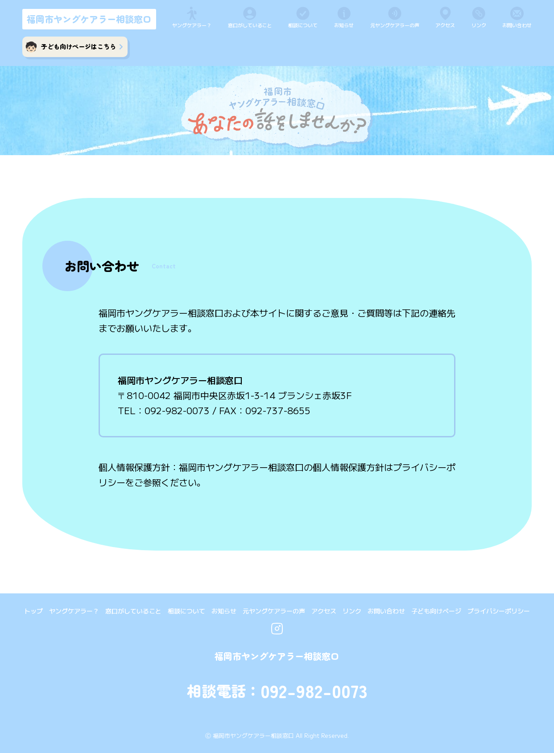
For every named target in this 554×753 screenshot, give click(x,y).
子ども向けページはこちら (82, 46)
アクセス (445, 25)
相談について (303, 25)
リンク (478, 25)
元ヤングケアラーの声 (394, 25)
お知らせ (344, 25)
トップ (33, 610)
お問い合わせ (517, 25)
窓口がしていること (250, 25)
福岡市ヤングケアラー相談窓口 (89, 18)
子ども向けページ (436, 610)
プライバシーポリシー (498, 610)
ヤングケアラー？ (191, 25)
